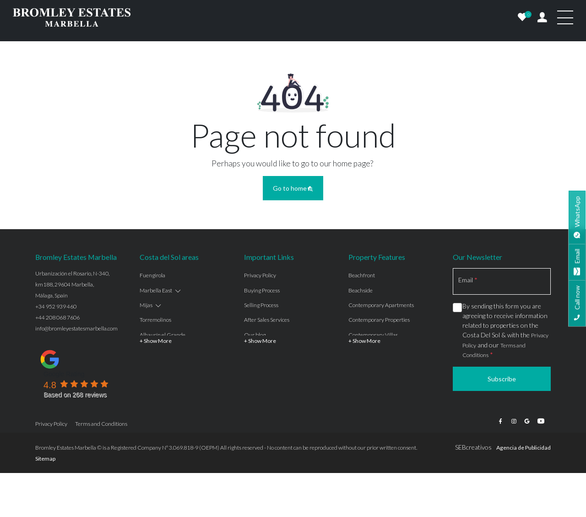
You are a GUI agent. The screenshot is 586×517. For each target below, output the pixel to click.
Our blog (255, 334)
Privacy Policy (260, 275)
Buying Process (262, 290)
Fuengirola (152, 275)
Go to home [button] (293, 188)
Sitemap (45, 458)
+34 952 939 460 (55, 306)
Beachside (360, 290)
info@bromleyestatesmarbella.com (76, 328)
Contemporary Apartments (381, 305)
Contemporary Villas (373, 334)
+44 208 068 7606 (57, 317)
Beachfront (361, 275)
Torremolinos (155, 319)
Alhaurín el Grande (162, 334)
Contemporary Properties (379, 319)
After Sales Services (266, 319)
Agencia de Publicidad (523, 447)
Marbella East (156, 290)
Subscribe (502, 379)
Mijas (146, 305)
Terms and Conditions (101, 423)
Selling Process (261, 305)
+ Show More (156, 340)
